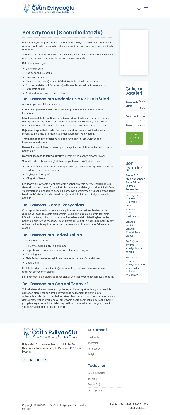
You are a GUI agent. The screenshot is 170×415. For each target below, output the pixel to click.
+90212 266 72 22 (134, 138)
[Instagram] (24, 359)
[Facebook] (31, 359)
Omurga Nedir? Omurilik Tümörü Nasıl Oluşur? (133, 228)
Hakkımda (94, 337)
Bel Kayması (95, 390)
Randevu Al (94, 348)
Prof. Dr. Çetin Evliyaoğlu (57, 405)
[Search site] (139, 9)
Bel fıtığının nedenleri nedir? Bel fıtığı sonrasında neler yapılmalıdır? (133, 206)
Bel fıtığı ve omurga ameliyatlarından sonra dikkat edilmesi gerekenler (135, 266)
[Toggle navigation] (146, 8)
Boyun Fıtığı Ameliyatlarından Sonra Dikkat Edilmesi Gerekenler (135, 182)
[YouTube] (38, 359)
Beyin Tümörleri (97, 372)
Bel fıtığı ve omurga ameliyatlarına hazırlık (134, 246)
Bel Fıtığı (93, 378)
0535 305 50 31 (139, 407)
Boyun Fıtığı (94, 384)
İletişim (92, 354)
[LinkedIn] (45, 359)
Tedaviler (93, 343)
